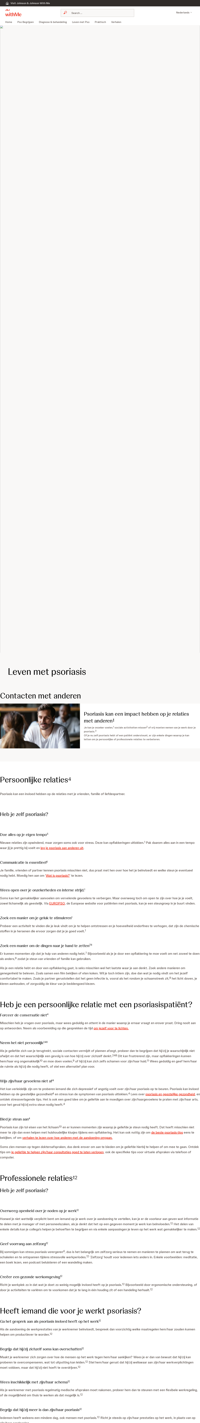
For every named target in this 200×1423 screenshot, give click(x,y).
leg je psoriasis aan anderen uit (74, 848)
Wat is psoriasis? (60, 875)
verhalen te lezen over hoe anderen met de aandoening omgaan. (82, 1143)
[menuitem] (10, 22)
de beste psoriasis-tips (179, 1137)
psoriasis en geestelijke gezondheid (26, 1104)
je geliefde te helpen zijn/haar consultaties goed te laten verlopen (70, 1157)
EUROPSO (60, 903)
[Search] (91, 13)
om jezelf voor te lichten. (120, 1033)
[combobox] (89, 13)
